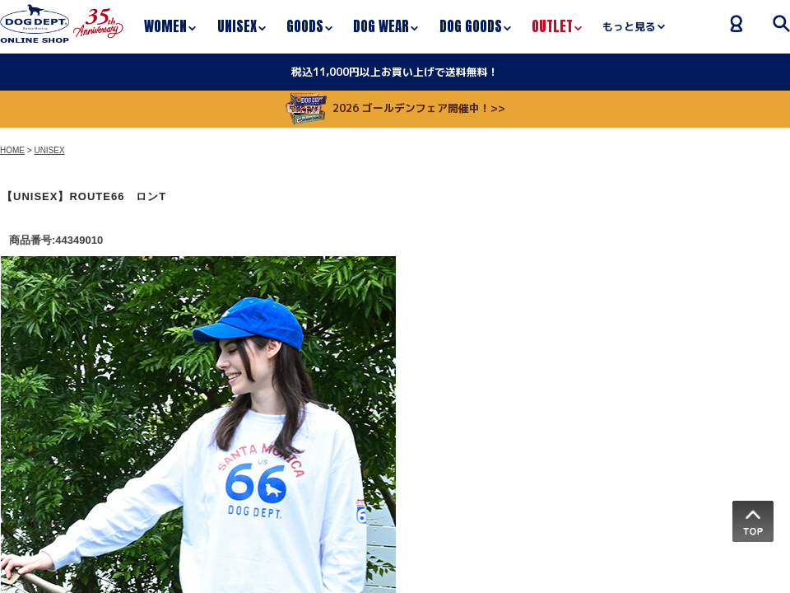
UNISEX (49, 150)
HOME (12, 150)
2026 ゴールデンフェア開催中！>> (395, 107)
